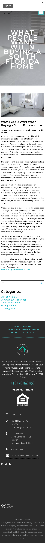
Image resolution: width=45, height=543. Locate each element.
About (27, 326)
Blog (35, 329)
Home (17, 326)
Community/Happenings (13, 299)
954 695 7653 (17, 449)
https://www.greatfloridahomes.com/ (15, 270)
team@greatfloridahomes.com (25, 455)
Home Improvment (11, 302)
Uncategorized (8, 308)
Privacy (16, 332)
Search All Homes (18, 329)
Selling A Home (8, 305)
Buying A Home (9, 296)
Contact (29, 332)
